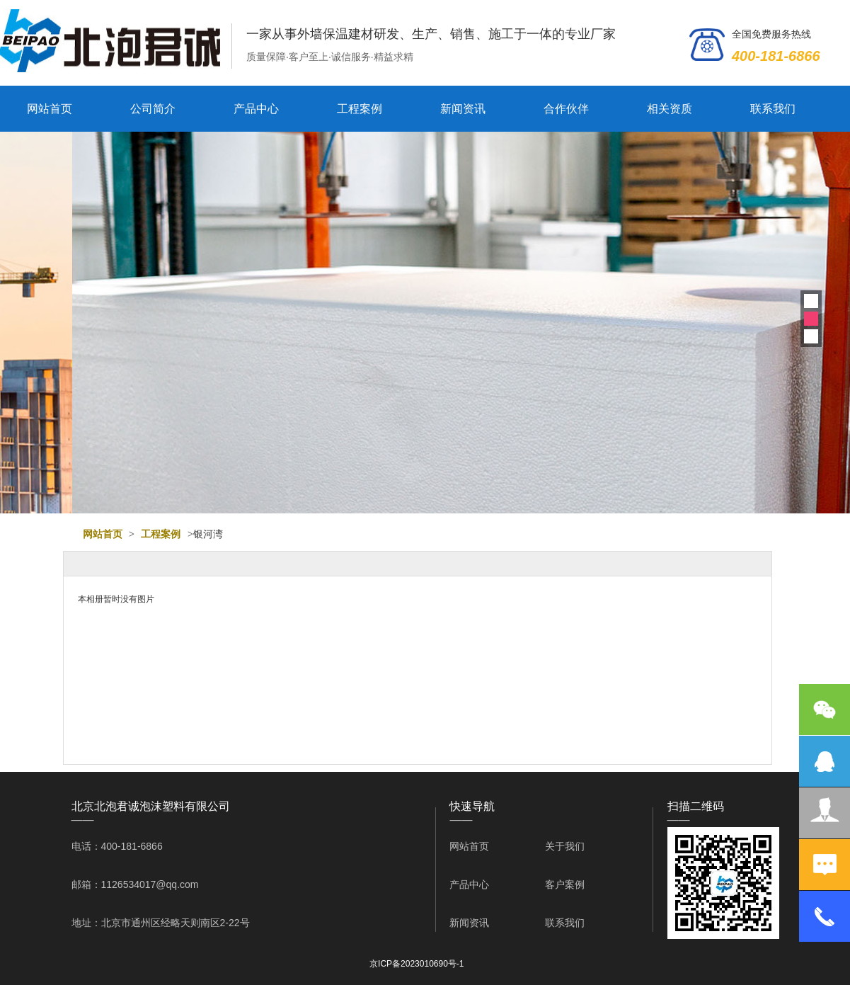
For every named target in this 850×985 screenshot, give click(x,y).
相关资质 (669, 109)
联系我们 (773, 109)
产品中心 (256, 109)
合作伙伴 (566, 109)
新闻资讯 (463, 109)
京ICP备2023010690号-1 (416, 964)
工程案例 (359, 109)
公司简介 (153, 109)
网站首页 (49, 109)
